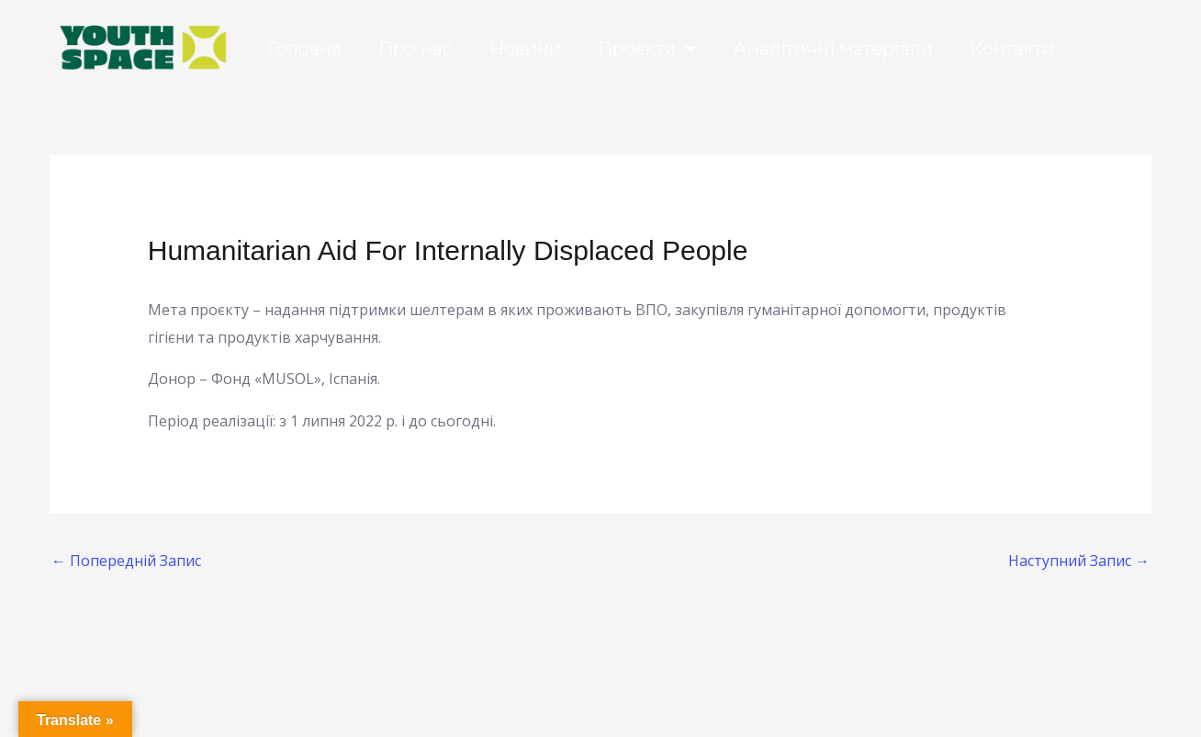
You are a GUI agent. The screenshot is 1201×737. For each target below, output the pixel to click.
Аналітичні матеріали (833, 49)
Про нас (415, 49)
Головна (304, 49)
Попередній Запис (126, 560)
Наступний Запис (1079, 560)
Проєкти (647, 48)
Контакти (1012, 49)
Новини (525, 49)
